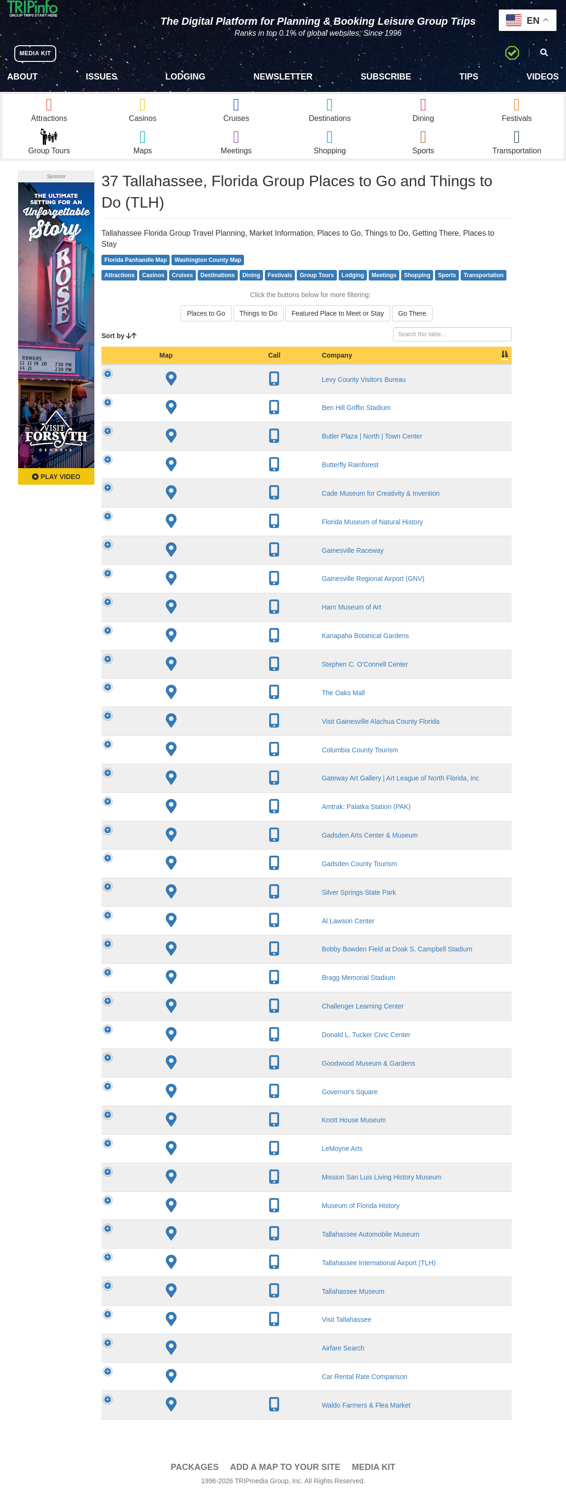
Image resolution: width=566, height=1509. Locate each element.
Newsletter (283, 76)
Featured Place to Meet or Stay (338, 327)
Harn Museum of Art (188, 621)
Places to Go (206, 327)
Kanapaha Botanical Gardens (202, 649)
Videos (542, 76)
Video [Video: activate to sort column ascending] (415, 369)
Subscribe (386, 76)
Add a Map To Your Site (285, 1481)
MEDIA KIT (39, 53)
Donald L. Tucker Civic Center (203, 1048)
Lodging (185, 76)
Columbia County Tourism (197, 763)
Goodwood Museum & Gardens (205, 1076)
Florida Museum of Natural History (209, 535)
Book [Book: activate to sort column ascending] (450, 369)
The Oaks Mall (180, 706)
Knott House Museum (191, 1134)
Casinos (153, 289)
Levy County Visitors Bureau (201, 393)
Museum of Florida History (197, 1219)
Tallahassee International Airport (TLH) (216, 1276)
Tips (468, 76)
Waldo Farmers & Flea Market (203, 1418)
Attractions (119, 289)
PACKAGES (195, 1481)
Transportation (484, 289)
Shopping (417, 289)
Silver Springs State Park (196, 905)
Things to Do (258, 327)
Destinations (218, 289)
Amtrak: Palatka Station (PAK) (203, 820)
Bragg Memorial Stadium (195, 991)
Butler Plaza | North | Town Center (209, 450)
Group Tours (317, 289)
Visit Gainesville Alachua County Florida (217, 735)
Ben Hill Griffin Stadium (193, 421)
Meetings (384, 289)
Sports (447, 289)
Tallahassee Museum (190, 1305)
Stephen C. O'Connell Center (202, 678)
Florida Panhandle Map (135, 273)
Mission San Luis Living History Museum (218, 1191)
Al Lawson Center (185, 934)
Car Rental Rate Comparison (201, 1390)
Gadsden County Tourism (196, 877)
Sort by (119, 349)
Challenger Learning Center (200, 1020)
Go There (412, 327)
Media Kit (373, 1481)
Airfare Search (180, 1362)
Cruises (182, 289)
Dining (251, 289)
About (22, 76)
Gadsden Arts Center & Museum (207, 849)
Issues (101, 76)
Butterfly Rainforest (187, 478)
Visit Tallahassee (183, 1333)
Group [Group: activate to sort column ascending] (487, 369)
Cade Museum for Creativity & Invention (217, 506)
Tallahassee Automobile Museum (207, 1247)
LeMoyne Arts (179, 1162)
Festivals (280, 289)
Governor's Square (186, 1105)
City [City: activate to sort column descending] (295, 369)
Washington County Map (207, 273)
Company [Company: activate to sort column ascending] (174, 369)
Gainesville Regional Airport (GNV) (210, 592)
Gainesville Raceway (190, 564)
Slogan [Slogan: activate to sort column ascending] (376, 369)
